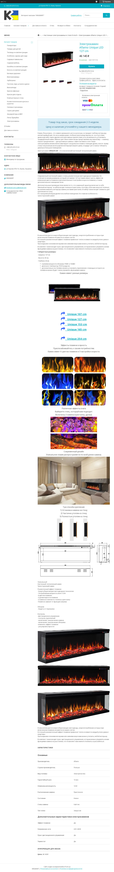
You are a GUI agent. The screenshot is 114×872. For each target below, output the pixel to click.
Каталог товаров (20, 26)
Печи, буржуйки (13, 117)
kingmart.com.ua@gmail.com (16, 188)
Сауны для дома (13, 111)
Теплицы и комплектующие (17, 52)
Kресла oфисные (13, 91)
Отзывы (7, 126)
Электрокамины (13, 121)
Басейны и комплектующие (17, 66)
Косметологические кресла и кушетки (18, 102)
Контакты (77, 26)
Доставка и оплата (39, 26)
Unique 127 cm (74, 319)
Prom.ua (67, 867)
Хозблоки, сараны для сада (17, 56)
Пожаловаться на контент (49, 869)
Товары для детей (14, 49)
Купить (92, 66)
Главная (7, 26)
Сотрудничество (91, 26)
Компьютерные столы (15, 98)
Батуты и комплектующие (17, 70)
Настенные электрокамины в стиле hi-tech (60, 35)
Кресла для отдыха (14, 94)
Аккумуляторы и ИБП (14, 114)
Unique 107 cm (76, 314)
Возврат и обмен (64, 26)
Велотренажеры (13, 77)
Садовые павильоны (15, 59)
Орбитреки (11, 80)
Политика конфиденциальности (71, 869)
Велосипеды (11, 87)
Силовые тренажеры (15, 107)
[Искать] (106, 15)
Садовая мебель (13, 63)
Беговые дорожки (13, 73)
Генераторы (11, 45)
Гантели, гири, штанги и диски (18, 84)
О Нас (52, 26)
